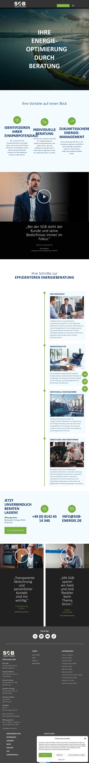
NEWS (9, 744)
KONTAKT (10, 748)
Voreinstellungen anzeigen (76, 755)
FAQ (8, 751)
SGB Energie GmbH (9, 659)
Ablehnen (60, 755)
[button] (85, 739)
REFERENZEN (11, 737)
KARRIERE (10, 741)
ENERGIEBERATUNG (14, 734)
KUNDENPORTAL (12, 755)
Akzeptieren (45, 755)
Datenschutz (61, 759)
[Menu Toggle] (73, 5)
